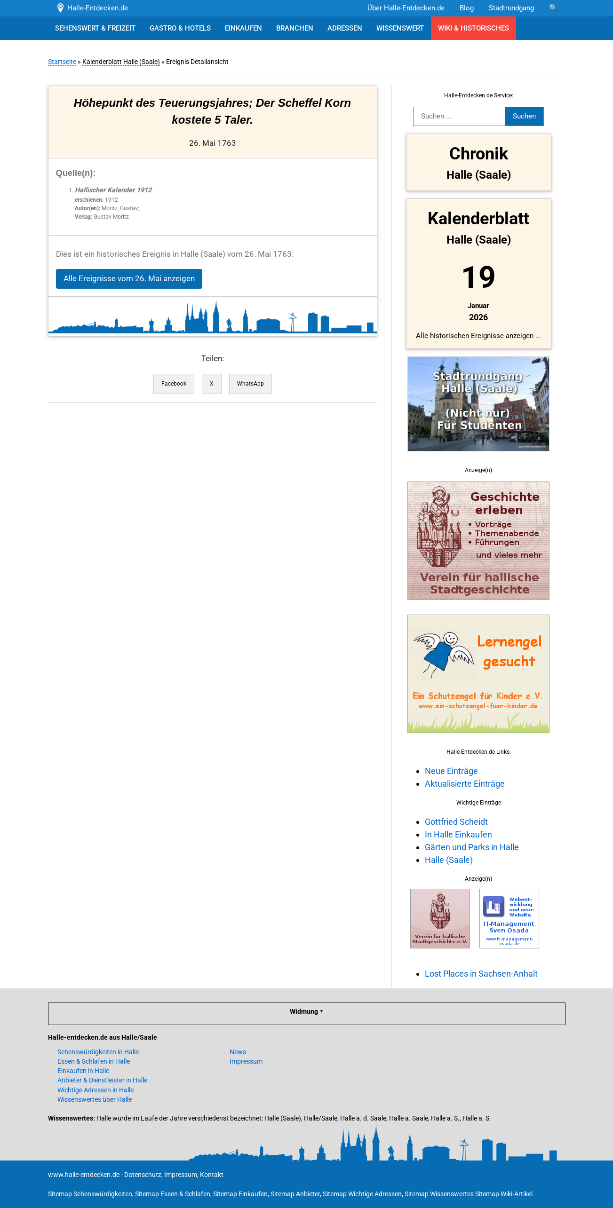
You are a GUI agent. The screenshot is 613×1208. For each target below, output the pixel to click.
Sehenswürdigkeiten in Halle (98, 1052)
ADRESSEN (344, 28)
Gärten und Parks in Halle (472, 847)
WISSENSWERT (400, 28)
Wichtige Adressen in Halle (95, 1090)
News (238, 1052)
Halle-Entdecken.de (92, 8)
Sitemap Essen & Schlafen (172, 1194)
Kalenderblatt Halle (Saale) (121, 61)
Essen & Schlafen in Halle (93, 1061)
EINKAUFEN (243, 28)
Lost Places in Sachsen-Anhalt (481, 974)
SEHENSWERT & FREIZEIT (95, 28)
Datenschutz (142, 1174)
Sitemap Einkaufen (240, 1194)
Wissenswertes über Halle (94, 1099)
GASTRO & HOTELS (180, 28)
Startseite (62, 61)
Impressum (246, 1061)
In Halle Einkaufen (458, 834)
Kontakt (211, 1174)
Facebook (173, 383)
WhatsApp (250, 383)
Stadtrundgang (511, 8)
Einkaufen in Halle (83, 1070)
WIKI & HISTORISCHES (473, 28)
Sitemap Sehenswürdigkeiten (90, 1194)
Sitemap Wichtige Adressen (362, 1194)
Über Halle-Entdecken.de (406, 8)
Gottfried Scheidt (456, 822)
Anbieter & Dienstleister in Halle (102, 1080)
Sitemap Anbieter (295, 1194)
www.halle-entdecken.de (83, 1174)
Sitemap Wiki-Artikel (504, 1194)
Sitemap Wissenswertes (439, 1194)
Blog (467, 8)
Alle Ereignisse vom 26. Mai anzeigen (129, 278)
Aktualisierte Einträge (465, 784)
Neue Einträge (451, 771)
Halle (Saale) (449, 860)
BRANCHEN (294, 28)
